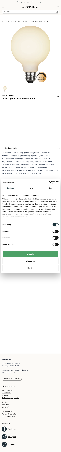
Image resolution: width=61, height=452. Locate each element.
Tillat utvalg (30, 261)
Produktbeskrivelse (9, 148)
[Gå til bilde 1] (4, 89)
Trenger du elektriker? (9, 414)
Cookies (4, 402)
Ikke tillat (30, 268)
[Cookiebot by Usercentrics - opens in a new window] (49, 182)
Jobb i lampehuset (8, 416)
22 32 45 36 (11, 372)
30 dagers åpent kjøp (22, 2)
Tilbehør (20, 21)
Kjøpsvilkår (6, 407)
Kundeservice (6, 393)
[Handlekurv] (58, 7)
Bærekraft (5, 405)
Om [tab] (50, 188)
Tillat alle (30, 254)
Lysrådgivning (7, 411)
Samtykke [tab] (11, 188)
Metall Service (8, 96)
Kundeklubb (6, 395)
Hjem (3, 21)
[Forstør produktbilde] (30, 54)
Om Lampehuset (7, 390)
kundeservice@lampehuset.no (17, 370)
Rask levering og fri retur (37, 2)
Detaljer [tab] (30, 188)
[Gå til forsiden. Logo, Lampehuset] (30, 7)
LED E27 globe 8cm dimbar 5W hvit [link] (37, 21)
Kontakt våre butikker (11, 379)
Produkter (11, 21)
